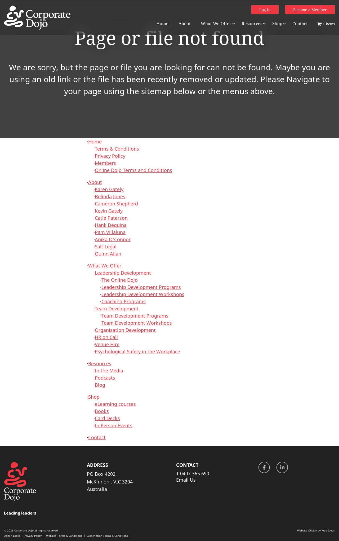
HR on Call (106, 337)
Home (162, 24)
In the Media (109, 370)
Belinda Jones (110, 196)
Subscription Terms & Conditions (107, 536)
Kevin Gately (109, 211)
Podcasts (105, 378)
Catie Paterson (111, 218)
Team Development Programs (134, 316)
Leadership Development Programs (141, 287)
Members (105, 163)
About (185, 24)
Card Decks (107, 418)
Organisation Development (125, 330)
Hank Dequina (111, 225)
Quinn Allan (108, 253)
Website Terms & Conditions (64, 536)
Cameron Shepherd (116, 203)
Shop (277, 24)
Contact (300, 24)
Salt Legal (106, 246)
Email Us (186, 480)
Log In (265, 9)
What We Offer (216, 24)
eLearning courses (115, 404)
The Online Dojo (119, 280)
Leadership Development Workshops (142, 294)
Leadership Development (123, 273)
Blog (100, 385)
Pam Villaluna (110, 232)
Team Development (117, 308)
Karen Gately (109, 189)
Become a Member (310, 9)
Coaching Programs (123, 301)
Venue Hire (107, 344)
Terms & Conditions (117, 149)
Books (102, 411)
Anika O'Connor (113, 239)
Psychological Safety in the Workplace (137, 351)
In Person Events (113, 425)
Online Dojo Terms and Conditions (133, 170)
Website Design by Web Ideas (316, 530)
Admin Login (12, 536)
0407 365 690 (194, 473)
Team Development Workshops (136, 323)
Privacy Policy (110, 156)
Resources (252, 24)
